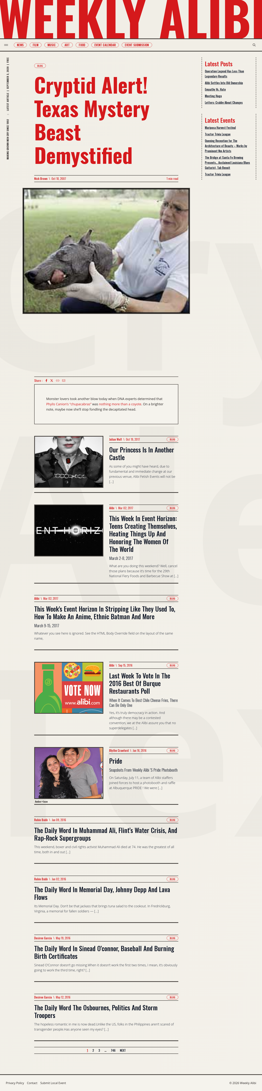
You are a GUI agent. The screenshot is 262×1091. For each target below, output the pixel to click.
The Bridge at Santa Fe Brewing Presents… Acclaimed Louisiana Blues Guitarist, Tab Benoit (227, 162)
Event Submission (139, 45)
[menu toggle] (8, 45)
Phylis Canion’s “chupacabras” (68, 404)
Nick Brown (40, 178)
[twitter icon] (51, 380)
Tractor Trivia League (218, 134)
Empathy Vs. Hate (215, 89)
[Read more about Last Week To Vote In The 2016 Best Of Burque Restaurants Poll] (68, 698)
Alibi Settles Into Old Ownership (224, 83)
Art (68, 45)
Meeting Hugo (213, 96)
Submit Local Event (53, 1083)
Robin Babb (41, 820)
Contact (32, 1083)
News (22, 45)
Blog (40, 66)
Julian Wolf (115, 439)
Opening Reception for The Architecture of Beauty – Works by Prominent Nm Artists (226, 146)
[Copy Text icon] (57, 380)
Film (37, 45)
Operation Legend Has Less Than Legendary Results (224, 73)
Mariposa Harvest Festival (220, 127)
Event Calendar (107, 45)
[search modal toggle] (252, 45)
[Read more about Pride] (68, 775)
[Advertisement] (106, 345)
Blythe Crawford (119, 750)
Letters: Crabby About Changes (224, 102)
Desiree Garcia (43, 938)
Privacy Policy (15, 1083)
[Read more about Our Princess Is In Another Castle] (68, 464)
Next (123, 1050)
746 (113, 1050)
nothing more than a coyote (120, 404)
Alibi (111, 508)
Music (53, 45)
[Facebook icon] (46, 380)
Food (83, 45)
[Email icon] (63, 380)
